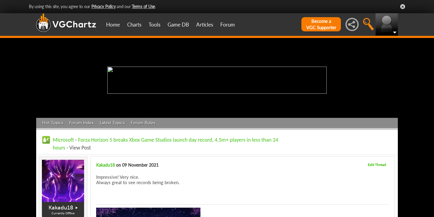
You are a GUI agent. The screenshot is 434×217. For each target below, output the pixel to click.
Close (402, 6)
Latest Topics (112, 122)
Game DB (178, 24)
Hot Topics (52, 122)
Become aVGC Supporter (321, 24)
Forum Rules (143, 122)
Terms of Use (143, 6)
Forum (227, 24)
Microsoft (63, 140)
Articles (204, 24)
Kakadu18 (61, 207)
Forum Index (81, 122)
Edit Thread (377, 164)
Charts (134, 24)
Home (113, 24)
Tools (154, 24)
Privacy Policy (103, 6)
